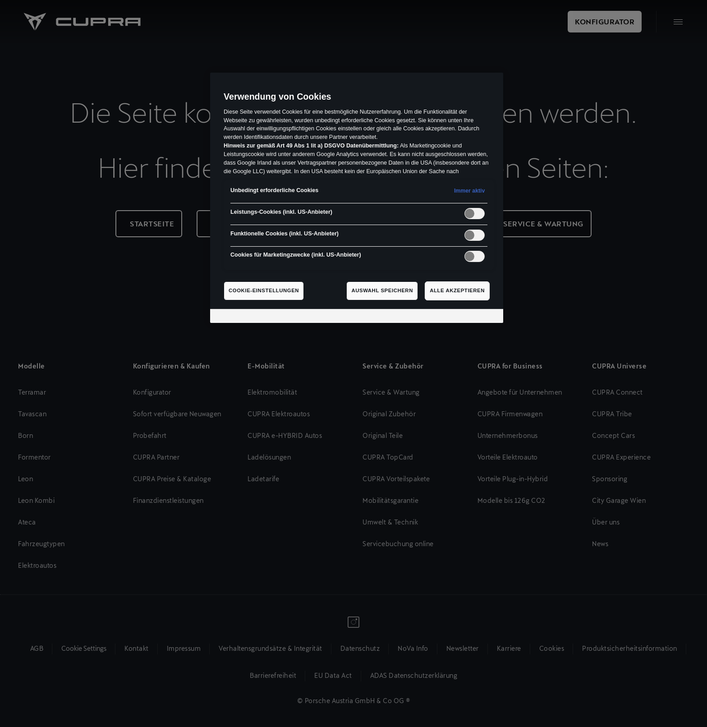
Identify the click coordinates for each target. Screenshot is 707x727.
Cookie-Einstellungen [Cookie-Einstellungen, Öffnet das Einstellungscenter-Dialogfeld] (264, 290)
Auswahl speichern (382, 290)
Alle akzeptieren (457, 290)
